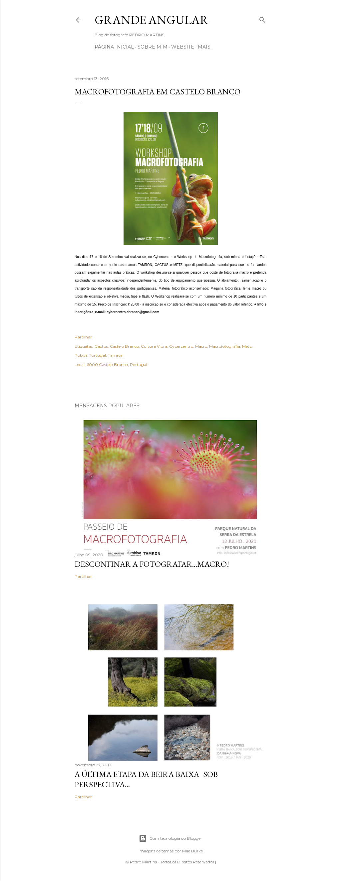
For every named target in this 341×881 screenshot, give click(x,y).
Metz (247, 346)
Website (182, 47)
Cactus (101, 346)
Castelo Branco (124, 346)
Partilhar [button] (83, 336)
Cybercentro (181, 346)
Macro (201, 346)
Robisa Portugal (90, 355)
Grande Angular (151, 20)
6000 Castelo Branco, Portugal (117, 364)
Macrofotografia (224, 346)
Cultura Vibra (154, 346)
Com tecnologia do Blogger (170, 838)
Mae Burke (192, 850)
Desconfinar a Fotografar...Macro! (152, 564)
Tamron (116, 355)
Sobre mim (153, 47)
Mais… (205, 47)
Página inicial (114, 47)
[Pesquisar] (262, 18)
